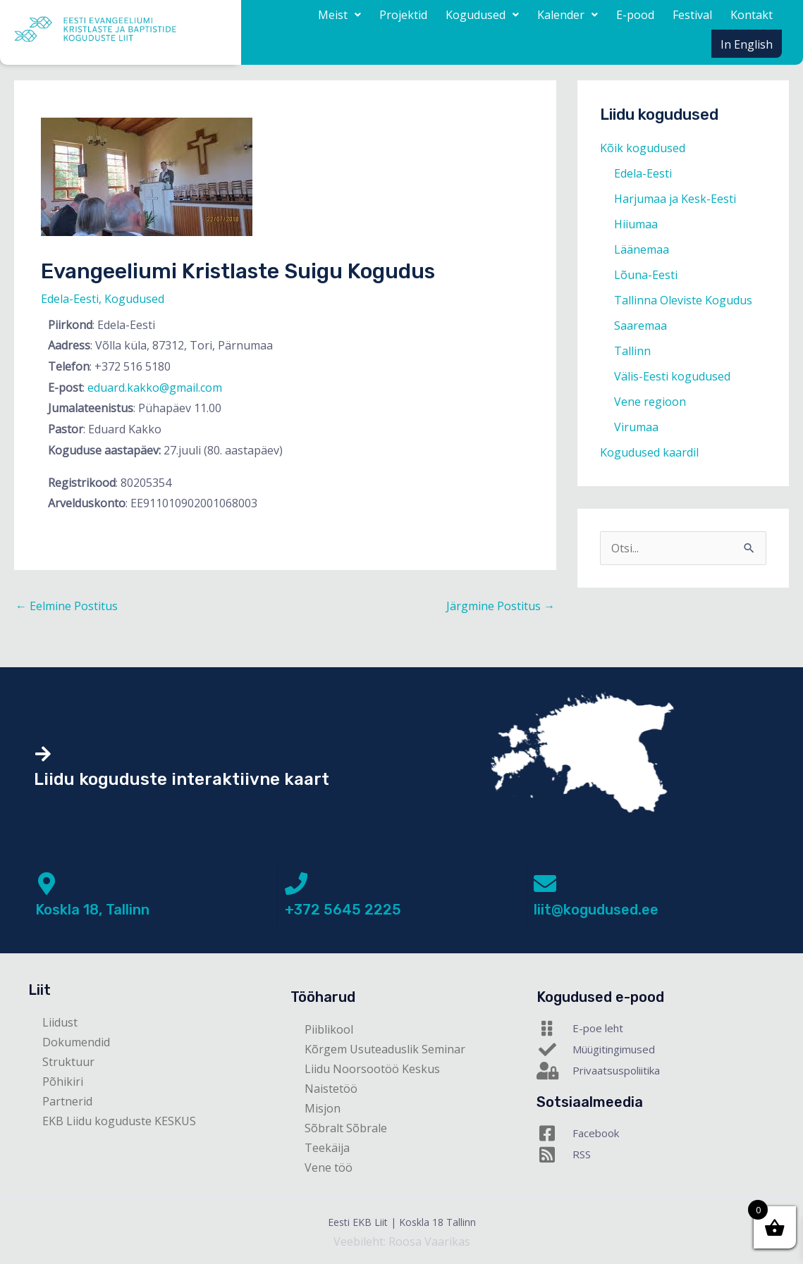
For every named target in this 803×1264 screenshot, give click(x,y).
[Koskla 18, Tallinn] (46, 883)
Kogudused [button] (482, 15)
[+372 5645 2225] (296, 883)
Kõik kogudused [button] (642, 148)
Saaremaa (640, 325)
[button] (339, 15)
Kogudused (134, 298)
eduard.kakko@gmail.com (154, 387)
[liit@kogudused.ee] (545, 883)
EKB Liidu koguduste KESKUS (119, 1121)
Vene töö (329, 1167)
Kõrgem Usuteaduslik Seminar (385, 1049)
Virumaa (636, 427)
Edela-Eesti (70, 298)
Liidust (60, 1022)
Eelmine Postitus (67, 606)
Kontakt (751, 15)
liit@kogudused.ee (596, 909)
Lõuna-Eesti (646, 275)
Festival (692, 15)
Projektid (403, 15)
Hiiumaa (636, 224)
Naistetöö (331, 1088)
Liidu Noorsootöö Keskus (372, 1069)
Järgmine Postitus (500, 606)
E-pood (635, 15)
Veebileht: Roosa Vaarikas (401, 1241)
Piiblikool (329, 1029)
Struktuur (68, 1062)
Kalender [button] (567, 15)
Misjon (323, 1108)
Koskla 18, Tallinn (92, 909)
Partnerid (67, 1101)
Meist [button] (339, 15)
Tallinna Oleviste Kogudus (683, 300)
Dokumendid (76, 1042)
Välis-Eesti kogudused (672, 376)
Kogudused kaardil (649, 452)
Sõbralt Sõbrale (346, 1128)
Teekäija (327, 1147)
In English (747, 44)
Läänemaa (641, 249)
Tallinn (632, 351)
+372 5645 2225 (343, 909)
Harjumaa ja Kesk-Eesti (675, 198)
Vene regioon (650, 401)
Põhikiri (62, 1081)
